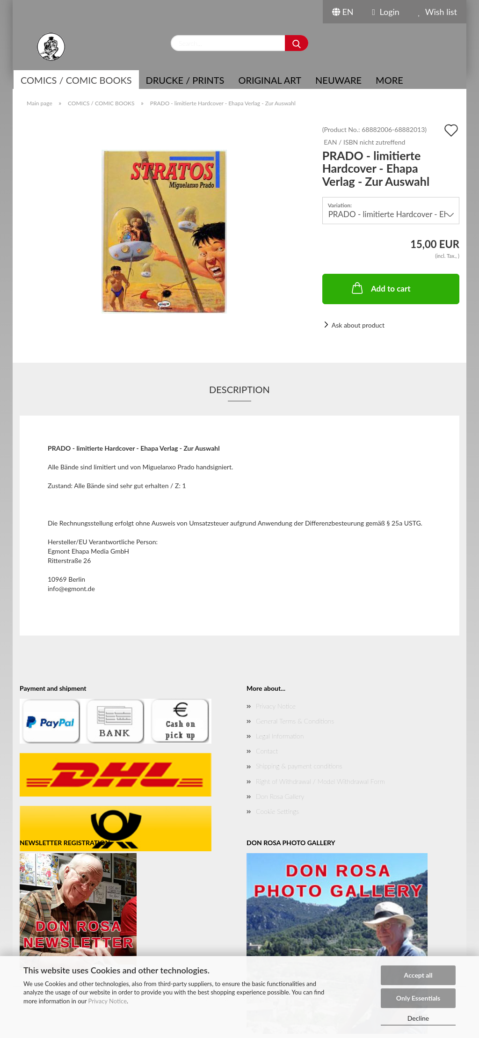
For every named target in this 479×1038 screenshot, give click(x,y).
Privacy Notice (107, 1001)
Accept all (418, 975)
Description (239, 389)
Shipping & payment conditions (299, 766)
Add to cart (380, 287)
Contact (267, 751)
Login (385, 12)
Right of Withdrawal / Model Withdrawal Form (320, 781)
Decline (418, 1018)
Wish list (437, 12)
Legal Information (280, 736)
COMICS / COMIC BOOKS (76, 80)
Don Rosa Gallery (280, 796)
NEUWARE (338, 80)
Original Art (269, 80)
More (389, 80)
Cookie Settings (277, 811)
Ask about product (358, 325)
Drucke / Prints (185, 80)
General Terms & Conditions (295, 721)
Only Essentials (418, 998)
